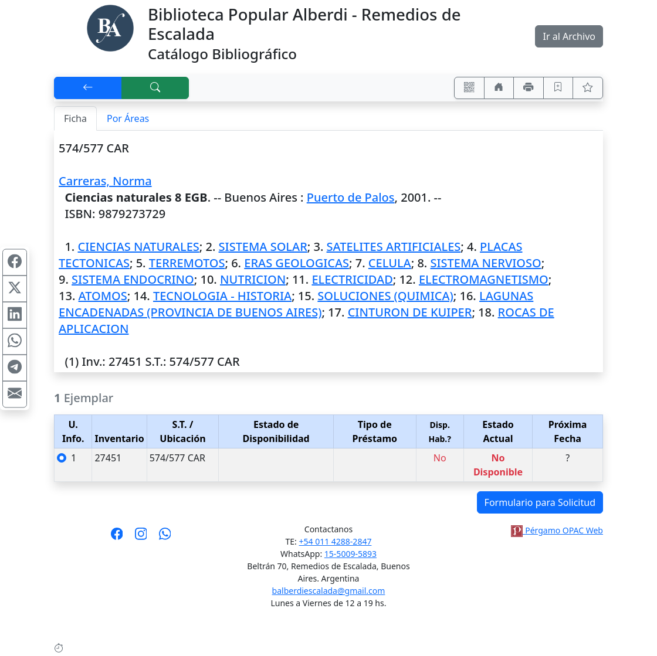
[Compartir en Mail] (14, 393)
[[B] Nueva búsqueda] (155, 88)
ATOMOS (103, 296)
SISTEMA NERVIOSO (485, 263)
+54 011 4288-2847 (335, 541)
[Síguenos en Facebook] (117, 537)
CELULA (389, 263)
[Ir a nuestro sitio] (499, 88)
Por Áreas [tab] (128, 118)
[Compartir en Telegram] (14, 367)
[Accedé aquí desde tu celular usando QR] (469, 88)
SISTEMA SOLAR (263, 246)
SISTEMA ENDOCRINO (133, 279)
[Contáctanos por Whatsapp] (165, 537)
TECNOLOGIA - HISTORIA (222, 296)
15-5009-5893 (350, 553)
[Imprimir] (528, 88)
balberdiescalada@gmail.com (328, 590)
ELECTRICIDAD (351, 279)
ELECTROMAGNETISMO (483, 279)
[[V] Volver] (88, 88)
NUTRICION (253, 279)
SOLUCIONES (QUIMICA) (385, 296)
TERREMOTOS (187, 263)
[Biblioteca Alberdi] (110, 27)
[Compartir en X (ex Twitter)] (14, 288)
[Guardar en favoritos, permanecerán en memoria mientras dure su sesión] (558, 88)
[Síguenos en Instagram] (141, 537)
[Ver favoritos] (588, 88)
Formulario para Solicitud (540, 502)
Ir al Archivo (569, 36)
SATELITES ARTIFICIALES (394, 246)
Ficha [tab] (75, 118)
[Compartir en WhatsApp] (14, 341)
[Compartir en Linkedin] (14, 314)
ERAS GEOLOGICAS (296, 263)
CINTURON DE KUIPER (410, 312)
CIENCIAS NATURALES (138, 246)
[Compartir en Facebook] (14, 262)
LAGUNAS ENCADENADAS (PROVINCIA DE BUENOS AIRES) (296, 304)
